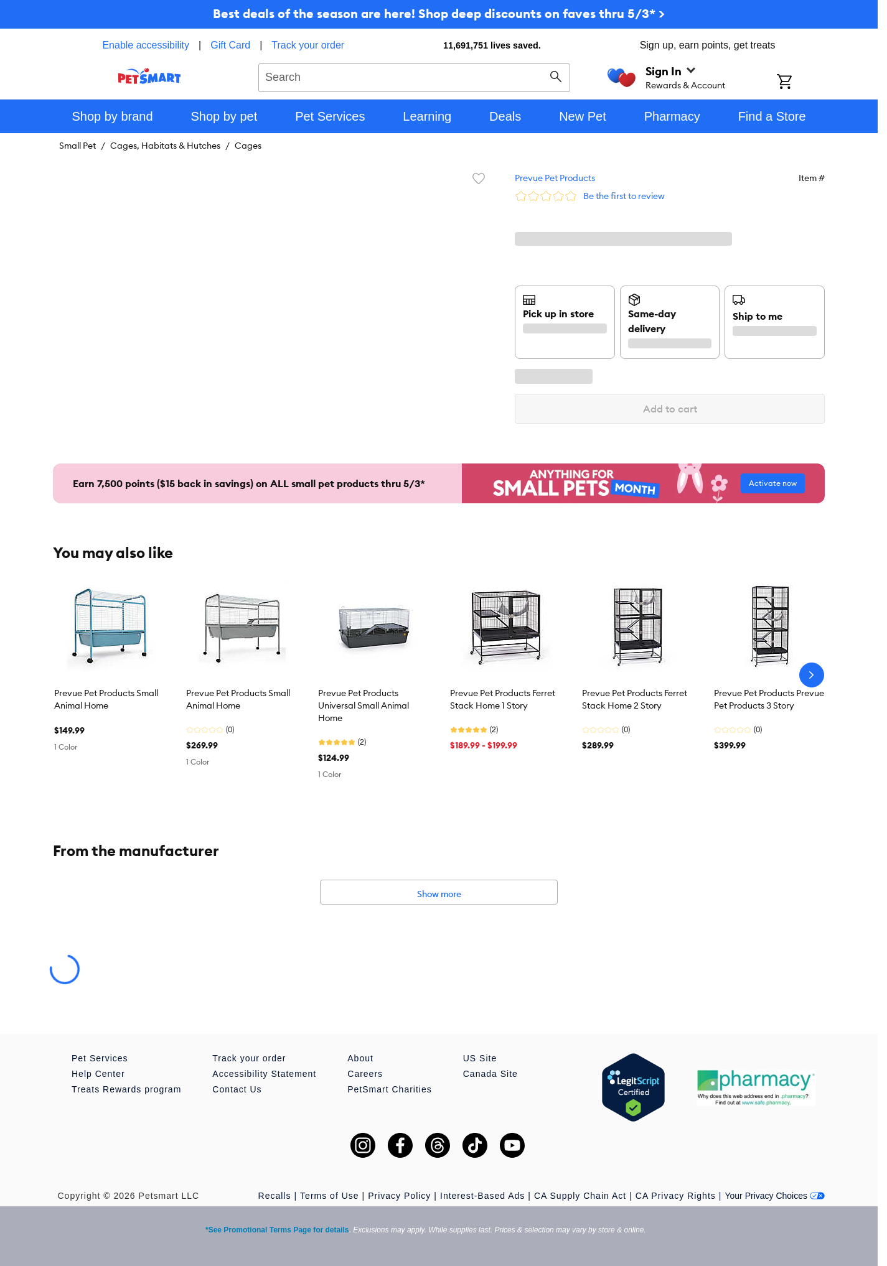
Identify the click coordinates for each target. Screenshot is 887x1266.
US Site (480, 1058)
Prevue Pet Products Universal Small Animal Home (363, 705)
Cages (248, 145)
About (360, 1058)
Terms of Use (329, 1196)
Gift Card (230, 45)
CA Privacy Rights (676, 1196)
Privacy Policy (399, 1196)
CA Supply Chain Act (580, 1196)
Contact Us (236, 1089)
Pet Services (100, 1058)
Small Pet (77, 145)
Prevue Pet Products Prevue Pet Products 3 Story (769, 699)
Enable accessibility (145, 45)
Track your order (307, 45)
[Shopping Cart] (801, 82)
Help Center (98, 1074)
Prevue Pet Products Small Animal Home (106, 699)
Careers (365, 1074)
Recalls (274, 1196)
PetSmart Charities (389, 1089)
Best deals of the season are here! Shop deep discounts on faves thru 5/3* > (439, 13)
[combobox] (414, 75)
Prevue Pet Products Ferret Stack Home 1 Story (502, 699)
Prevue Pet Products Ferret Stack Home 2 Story (634, 699)
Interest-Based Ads (482, 1196)
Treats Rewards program (126, 1089)
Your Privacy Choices (775, 1195)
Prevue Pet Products (555, 178)
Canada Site (490, 1074)
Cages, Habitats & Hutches (165, 145)
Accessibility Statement (264, 1074)
